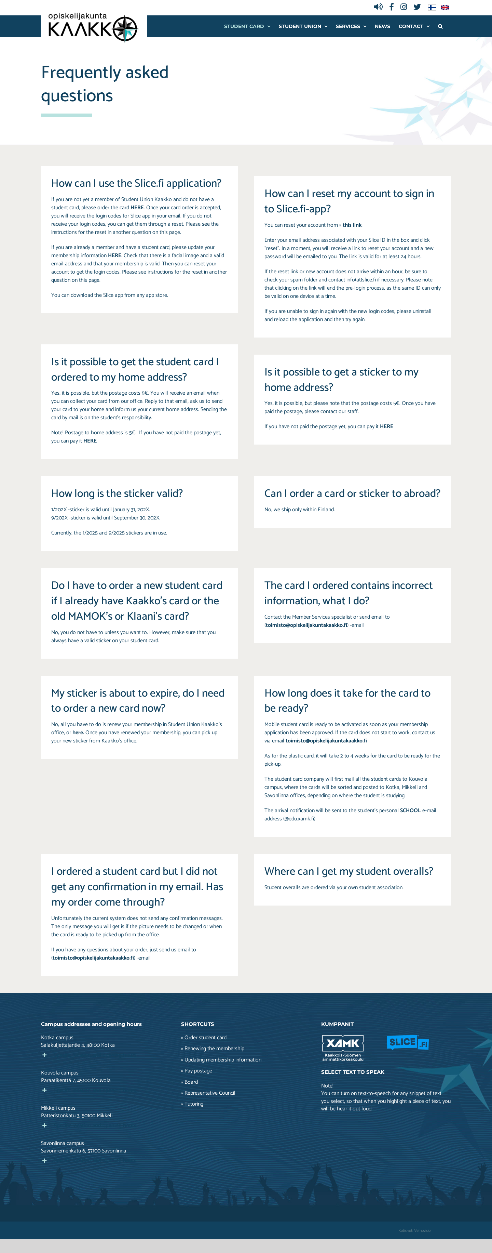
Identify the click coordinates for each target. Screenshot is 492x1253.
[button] (440, 26)
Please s (131, 272)
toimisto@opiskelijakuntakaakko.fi (306, 625)
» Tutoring (192, 1104)
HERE (114, 255)
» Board (189, 1082)
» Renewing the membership (212, 1049)
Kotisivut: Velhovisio (414, 1230)
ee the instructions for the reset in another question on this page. (135, 228)
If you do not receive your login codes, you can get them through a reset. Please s (131, 220)
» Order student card (204, 1038)
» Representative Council (208, 1093)
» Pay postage (196, 1071)
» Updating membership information (221, 1060)
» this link (350, 225)
